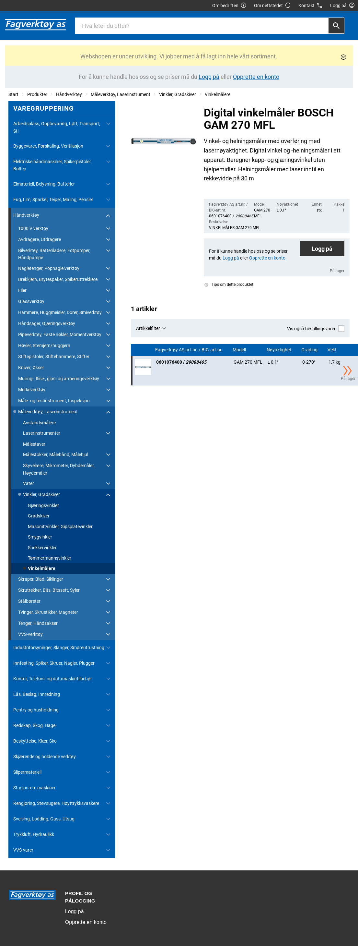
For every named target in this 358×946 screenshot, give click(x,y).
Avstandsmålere (39, 422)
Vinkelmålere (217, 94)
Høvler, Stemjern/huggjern (44, 345)
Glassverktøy (31, 301)
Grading (309, 349)
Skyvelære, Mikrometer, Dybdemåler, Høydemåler (59, 469)
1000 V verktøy (33, 228)
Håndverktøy (69, 94)
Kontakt (310, 5)
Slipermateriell (27, 772)
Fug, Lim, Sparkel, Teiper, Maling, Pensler (53, 199)
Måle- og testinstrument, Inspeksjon (54, 400)
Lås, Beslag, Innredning (36, 694)
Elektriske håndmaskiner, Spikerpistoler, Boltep (52, 165)
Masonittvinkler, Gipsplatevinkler (60, 526)
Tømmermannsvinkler (49, 558)
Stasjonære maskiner (34, 787)
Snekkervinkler (42, 547)
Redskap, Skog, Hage (34, 725)
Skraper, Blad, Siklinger (40, 579)
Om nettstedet (272, 5)
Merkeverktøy (31, 389)
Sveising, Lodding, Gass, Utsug (44, 818)
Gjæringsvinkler (43, 505)
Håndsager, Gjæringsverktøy (46, 323)
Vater (28, 483)
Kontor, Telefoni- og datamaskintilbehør (52, 678)
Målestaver (34, 444)
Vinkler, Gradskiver (177, 94)
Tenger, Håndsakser (38, 623)
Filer (22, 290)
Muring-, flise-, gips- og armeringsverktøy (58, 378)
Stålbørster (29, 601)
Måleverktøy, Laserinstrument (120, 94)
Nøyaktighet (279, 349)
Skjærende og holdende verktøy (44, 756)
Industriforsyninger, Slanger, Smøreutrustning (58, 647)
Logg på (322, 248)
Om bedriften (229, 5)
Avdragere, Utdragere (39, 239)
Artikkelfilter (148, 328)
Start (13, 94)
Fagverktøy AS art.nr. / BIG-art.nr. (189, 349)
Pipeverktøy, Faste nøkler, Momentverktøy (59, 334)
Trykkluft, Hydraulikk (33, 834)
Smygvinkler (40, 537)
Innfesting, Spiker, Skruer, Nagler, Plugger (54, 663)
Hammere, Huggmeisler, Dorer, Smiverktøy (60, 312)
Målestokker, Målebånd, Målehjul (55, 454)
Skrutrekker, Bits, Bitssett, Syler (49, 590)
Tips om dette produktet (228, 284)
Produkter (37, 94)
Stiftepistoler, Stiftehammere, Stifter (53, 356)
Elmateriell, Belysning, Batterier (44, 184)
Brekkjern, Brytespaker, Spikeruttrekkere (58, 279)
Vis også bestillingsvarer (315, 328)
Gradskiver (39, 515)
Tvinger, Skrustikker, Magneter (48, 612)
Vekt (333, 349)
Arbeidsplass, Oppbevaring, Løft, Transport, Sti (56, 127)
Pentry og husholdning (36, 709)
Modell (240, 349)
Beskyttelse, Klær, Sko (35, 741)
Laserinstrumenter (41, 433)
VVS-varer (23, 850)
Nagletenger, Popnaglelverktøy (48, 268)
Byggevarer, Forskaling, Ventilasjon (48, 146)
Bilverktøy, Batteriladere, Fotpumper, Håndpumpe (54, 254)
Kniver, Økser (31, 367)
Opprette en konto (86, 922)
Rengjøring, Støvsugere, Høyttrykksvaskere (56, 803)
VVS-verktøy (30, 634)
